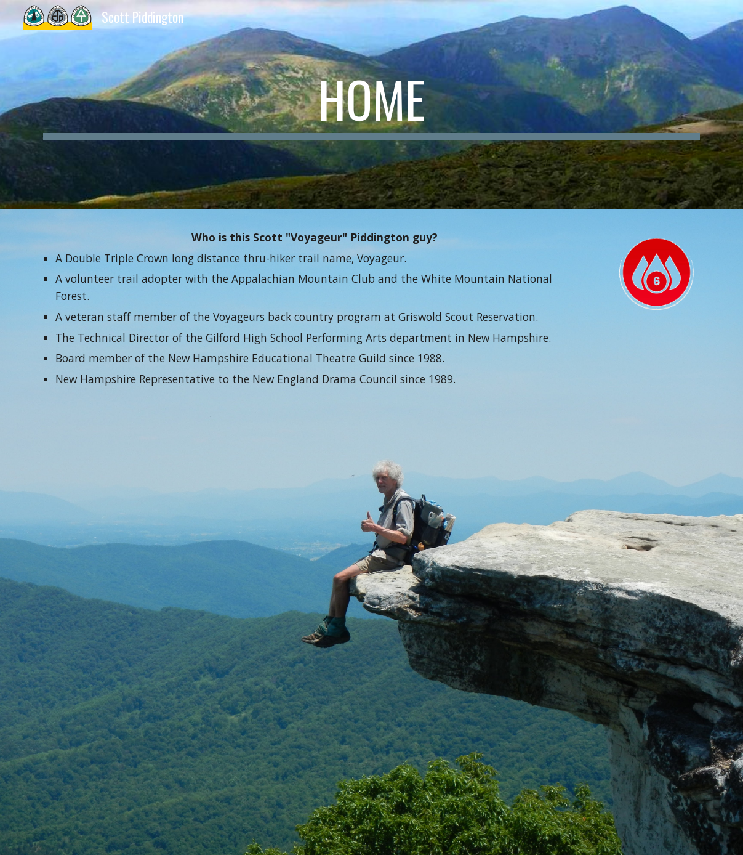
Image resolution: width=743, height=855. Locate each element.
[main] (371, 104)
